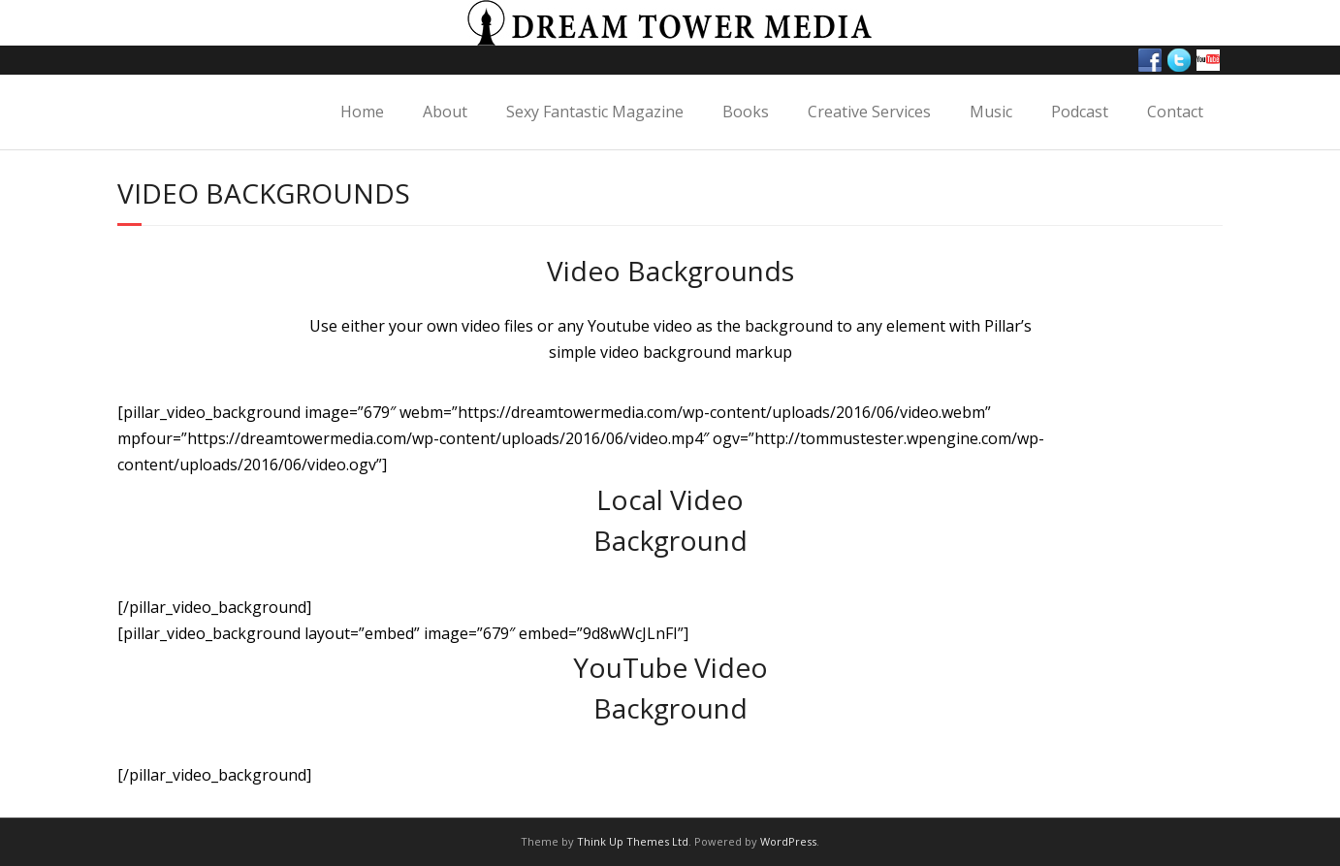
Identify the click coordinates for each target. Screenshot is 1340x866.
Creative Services (869, 111)
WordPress (788, 841)
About (445, 111)
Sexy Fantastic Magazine (595, 111)
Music (991, 111)
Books (745, 111)
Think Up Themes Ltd (632, 841)
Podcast (1079, 111)
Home (362, 111)
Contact (1175, 111)
